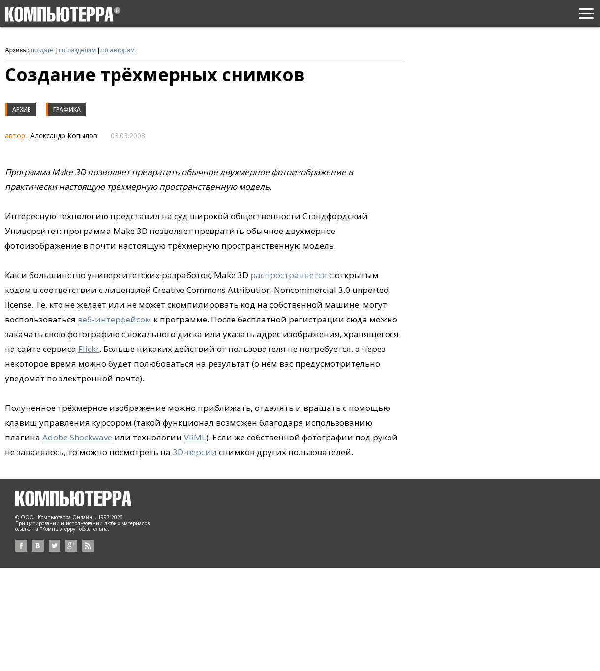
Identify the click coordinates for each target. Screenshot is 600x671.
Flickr (88, 348)
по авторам (118, 50)
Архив (21, 109)
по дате (42, 50)
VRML (195, 437)
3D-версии (195, 452)
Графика (67, 109)
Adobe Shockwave (77, 437)
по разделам (77, 50)
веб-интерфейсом (114, 319)
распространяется (288, 275)
